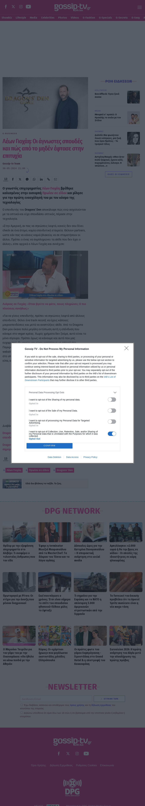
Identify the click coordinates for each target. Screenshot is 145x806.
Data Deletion (54, 457)
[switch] (112, 399)
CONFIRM (49, 446)
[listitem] (72, 392)
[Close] (127, 349)
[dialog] (72, 403)
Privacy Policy (90, 457)
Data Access (72, 457)
